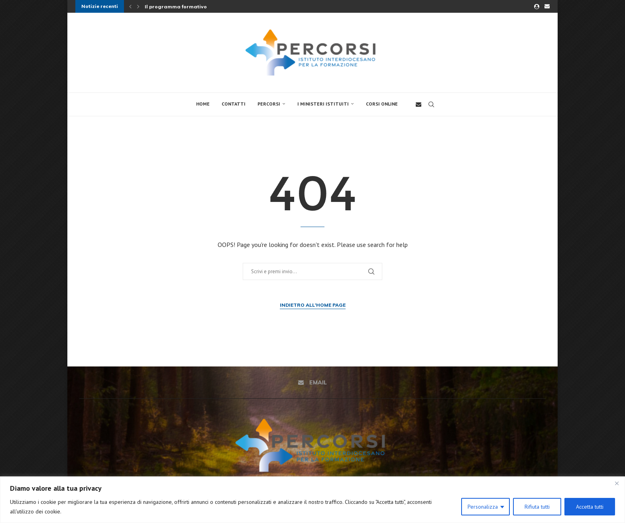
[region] (312, 499)
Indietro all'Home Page (313, 305)
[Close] (616, 483)
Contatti (234, 104)
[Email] (547, 6)
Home (203, 104)
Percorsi (268, 104)
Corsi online (382, 104)
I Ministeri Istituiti (323, 104)
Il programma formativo (176, 7)
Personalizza (483, 506)
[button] (130, 6)
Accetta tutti (589, 506)
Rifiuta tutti (537, 506)
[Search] (431, 104)
